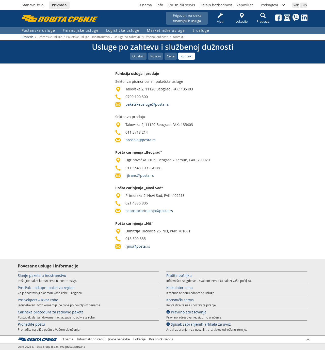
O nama (145, 5)
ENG (304, 5)
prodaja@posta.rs (140, 139)
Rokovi (155, 56)
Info (159, 5)
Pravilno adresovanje (186, 312)
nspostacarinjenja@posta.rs (149, 210)
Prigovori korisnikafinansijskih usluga (187, 18)
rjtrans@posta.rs (139, 175)
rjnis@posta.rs (137, 246)
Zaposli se (245, 5)
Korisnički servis (181, 5)
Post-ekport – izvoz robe (38, 299)
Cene (170, 56)
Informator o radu (90, 339)
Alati (220, 18)
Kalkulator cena (179, 287)
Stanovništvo (32, 5)
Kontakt (187, 56)
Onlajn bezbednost (216, 5)
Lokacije (241, 18)
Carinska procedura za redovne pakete (51, 312)
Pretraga (263, 18)
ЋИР (295, 5)
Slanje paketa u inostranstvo (42, 275)
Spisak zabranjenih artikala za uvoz (198, 324)
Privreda (59, 5)
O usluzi (138, 56)
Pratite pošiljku (179, 275)
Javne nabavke (119, 339)
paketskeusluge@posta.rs (147, 104)
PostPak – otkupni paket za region (46, 287)
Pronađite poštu (31, 324)
